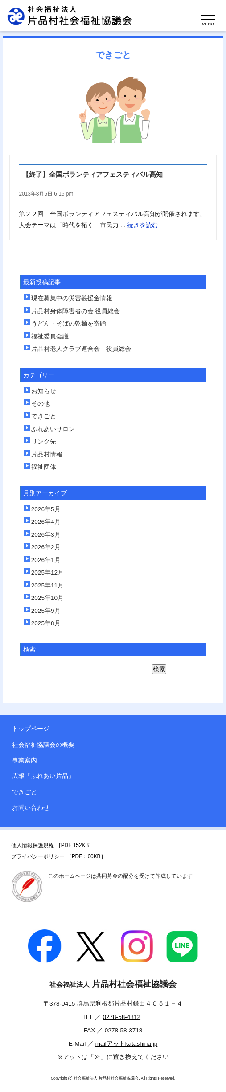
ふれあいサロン (53, 429)
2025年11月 (47, 585)
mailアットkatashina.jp (126, 1043)
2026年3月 (46, 534)
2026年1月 (46, 560)
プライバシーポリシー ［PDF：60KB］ (58, 856)
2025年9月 (46, 610)
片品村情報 (46, 454)
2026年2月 (46, 547)
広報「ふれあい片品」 (43, 776)
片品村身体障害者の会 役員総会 (75, 311)
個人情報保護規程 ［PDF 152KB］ (52, 845)
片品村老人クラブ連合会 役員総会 (81, 349)
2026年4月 (46, 521)
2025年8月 (46, 623)
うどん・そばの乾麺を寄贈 (68, 323)
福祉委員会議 (50, 336)
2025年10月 (47, 598)
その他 (40, 403)
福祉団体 (43, 467)
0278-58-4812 (121, 1017)
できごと (43, 416)
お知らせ (43, 391)
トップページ (30, 728)
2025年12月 (47, 572)
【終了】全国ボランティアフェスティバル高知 (92, 174)
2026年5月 (46, 509)
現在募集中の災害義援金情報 (71, 298)
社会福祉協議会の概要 (43, 745)
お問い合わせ (30, 807)
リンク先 (43, 441)
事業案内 (24, 760)
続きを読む (142, 225)
